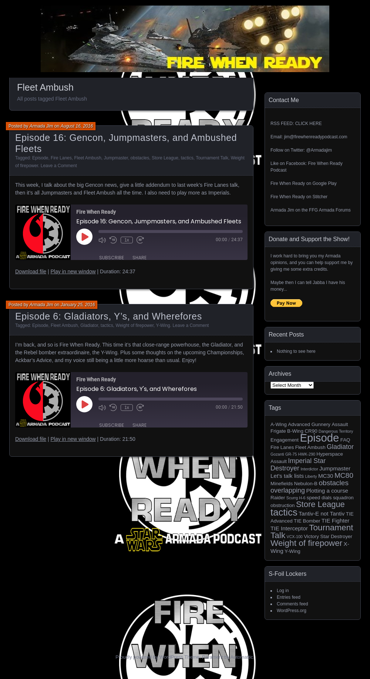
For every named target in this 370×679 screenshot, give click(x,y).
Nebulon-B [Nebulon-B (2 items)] (305, 483)
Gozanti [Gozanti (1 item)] (277, 454)
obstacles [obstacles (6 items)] (334, 483)
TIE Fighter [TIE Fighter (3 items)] (335, 520)
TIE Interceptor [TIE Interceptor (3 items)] (289, 528)
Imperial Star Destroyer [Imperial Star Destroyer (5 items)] (298, 464)
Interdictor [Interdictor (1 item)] (309, 469)
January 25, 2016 (78, 304)
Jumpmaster (116, 158)
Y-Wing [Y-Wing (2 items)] (292, 551)
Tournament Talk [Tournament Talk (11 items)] (311, 531)
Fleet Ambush (87, 158)
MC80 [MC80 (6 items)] (343, 475)
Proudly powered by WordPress (149, 657)
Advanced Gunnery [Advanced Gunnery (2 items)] (309, 424)
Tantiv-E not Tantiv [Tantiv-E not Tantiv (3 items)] (321, 513)
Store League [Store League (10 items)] (320, 504)
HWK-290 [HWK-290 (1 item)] (306, 454)
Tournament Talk (212, 158)
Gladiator (89, 325)
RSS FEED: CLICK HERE (296, 123)
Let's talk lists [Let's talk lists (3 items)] (287, 476)
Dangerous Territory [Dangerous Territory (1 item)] (336, 431)
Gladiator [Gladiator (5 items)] (340, 446)
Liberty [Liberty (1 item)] (311, 476)
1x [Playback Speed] (126, 240)
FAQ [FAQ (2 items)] (345, 440)
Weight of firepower (135, 325)
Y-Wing (163, 325)
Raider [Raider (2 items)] (277, 497)
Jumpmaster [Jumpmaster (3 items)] (334, 468)
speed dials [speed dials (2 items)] (319, 497)
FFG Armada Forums (330, 210)
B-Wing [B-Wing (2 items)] (295, 431)
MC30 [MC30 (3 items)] (325, 476)
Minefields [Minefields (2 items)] (281, 483)
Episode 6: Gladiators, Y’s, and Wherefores (108, 316)
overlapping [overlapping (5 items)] (287, 490)
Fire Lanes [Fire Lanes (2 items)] (282, 447)
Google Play (324, 183)
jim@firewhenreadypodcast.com (315, 136)
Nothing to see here (296, 351)
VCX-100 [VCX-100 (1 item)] (295, 536)
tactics (187, 158)
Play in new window (72, 271)
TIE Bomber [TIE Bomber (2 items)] (307, 521)
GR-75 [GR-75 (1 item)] (291, 454)
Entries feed (288, 597)
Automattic (242, 657)
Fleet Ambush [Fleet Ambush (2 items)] (310, 447)
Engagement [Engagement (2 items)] (284, 440)
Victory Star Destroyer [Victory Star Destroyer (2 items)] (328, 536)
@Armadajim (319, 150)
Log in (283, 590)
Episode (40, 158)
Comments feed (292, 604)
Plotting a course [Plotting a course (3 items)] (327, 490)
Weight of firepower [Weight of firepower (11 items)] (306, 543)
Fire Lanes (61, 158)
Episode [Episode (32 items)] (319, 438)
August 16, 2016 (77, 126)
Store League (165, 158)
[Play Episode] (84, 237)
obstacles (140, 158)
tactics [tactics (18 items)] (283, 512)
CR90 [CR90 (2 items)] (311, 431)
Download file (30, 271)
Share (139, 257)
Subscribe (111, 257)
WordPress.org (291, 610)
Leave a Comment (59, 165)
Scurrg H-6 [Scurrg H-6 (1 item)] (296, 498)
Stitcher (319, 196)
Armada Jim (41, 126)
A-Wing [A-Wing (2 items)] (278, 424)
